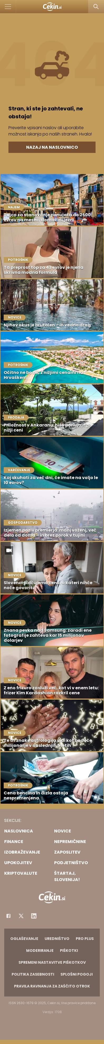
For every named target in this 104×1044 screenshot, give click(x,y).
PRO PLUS (85, 938)
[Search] (96, 6)
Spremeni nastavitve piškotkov (52, 962)
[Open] (8, 6)
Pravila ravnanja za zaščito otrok (52, 986)
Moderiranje (40, 950)
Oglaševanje (24, 938)
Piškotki (69, 950)
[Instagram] (34, 916)
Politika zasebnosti (33, 974)
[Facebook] (8, 916)
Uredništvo (57, 938)
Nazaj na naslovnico (52, 147)
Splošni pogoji (76, 974)
